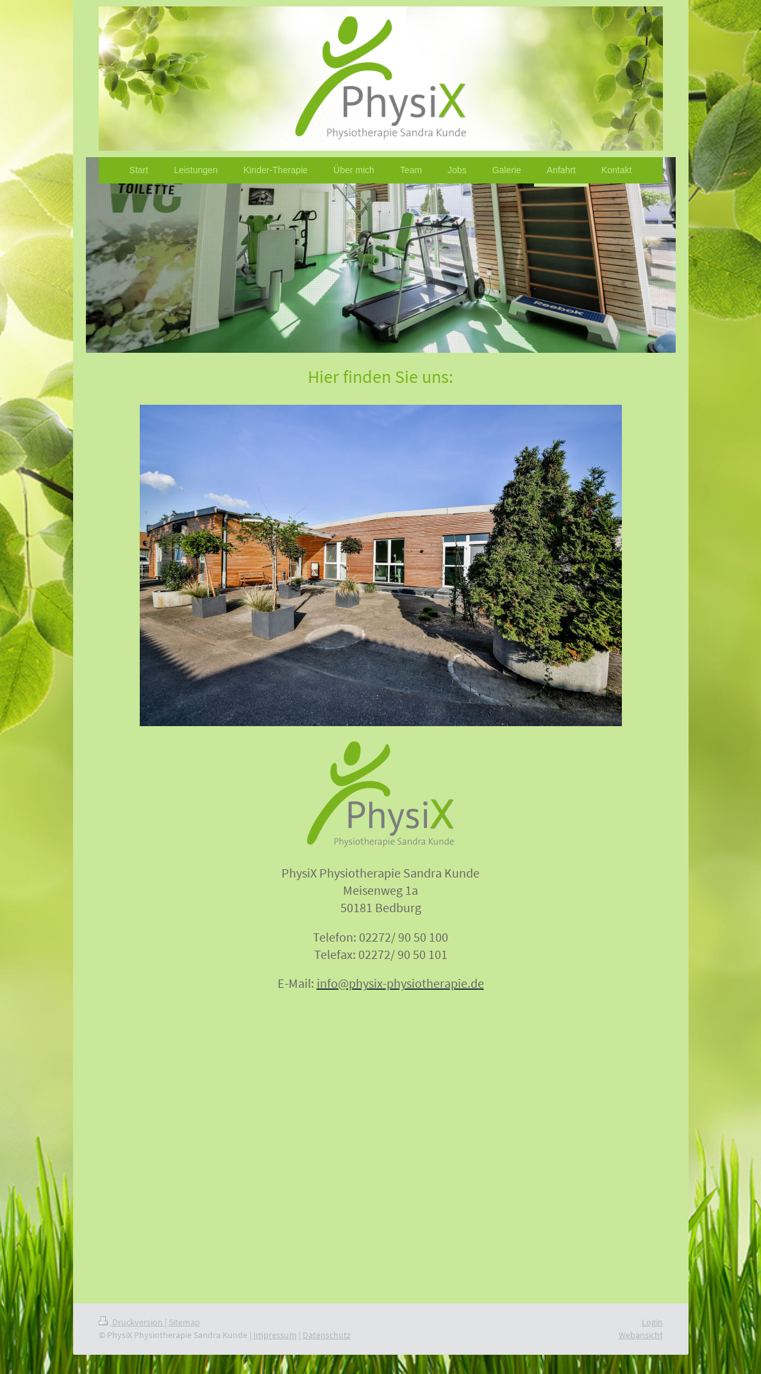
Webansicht (641, 1335)
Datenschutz (327, 1335)
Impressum (275, 1335)
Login (652, 1322)
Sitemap (184, 1322)
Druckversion (132, 1322)
